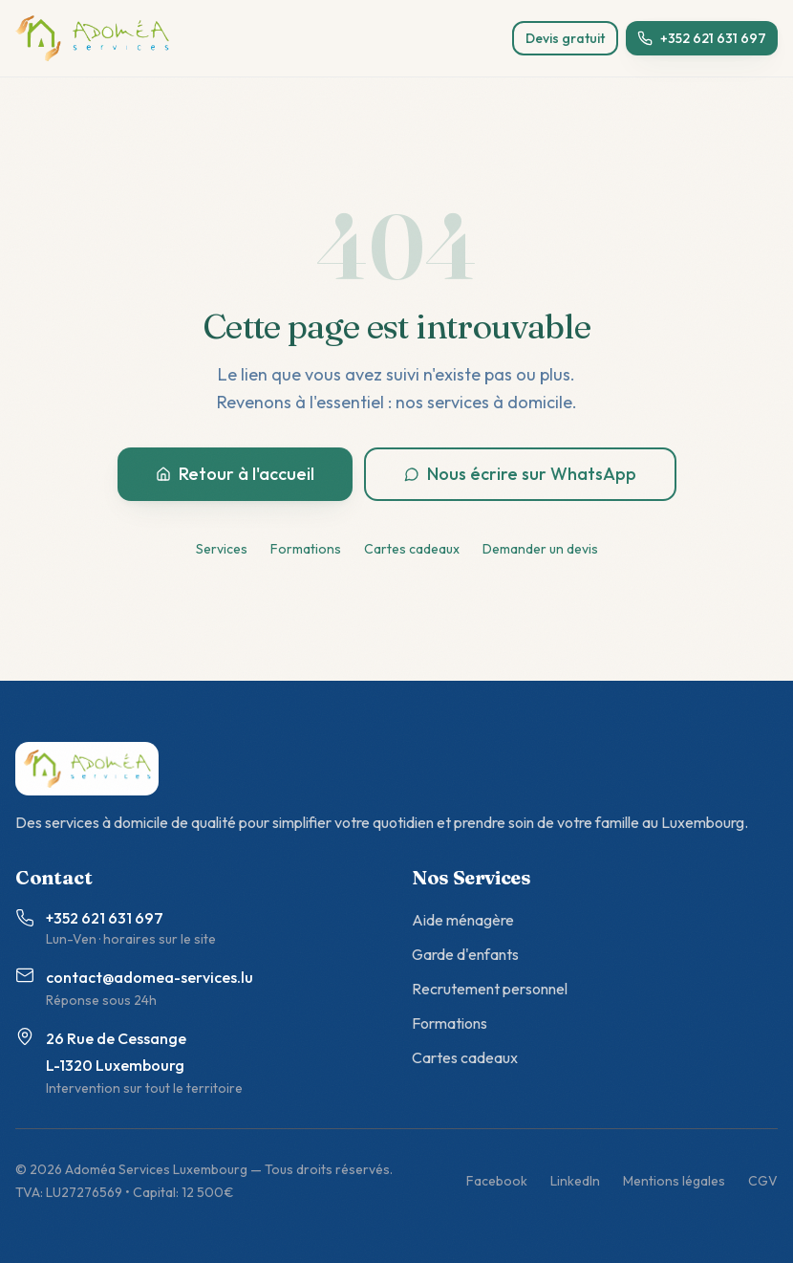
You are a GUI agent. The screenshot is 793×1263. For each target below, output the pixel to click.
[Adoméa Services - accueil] (92, 38)
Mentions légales (674, 1180)
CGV (763, 1180)
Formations (305, 548)
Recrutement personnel (490, 988)
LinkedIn (575, 1180)
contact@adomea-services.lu (149, 977)
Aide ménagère (463, 919)
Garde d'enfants (465, 954)
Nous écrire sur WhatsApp (520, 474)
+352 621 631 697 (701, 38)
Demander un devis (540, 548)
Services (221, 548)
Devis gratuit (565, 38)
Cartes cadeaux (412, 548)
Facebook (496, 1180)
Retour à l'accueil (235, 474)
